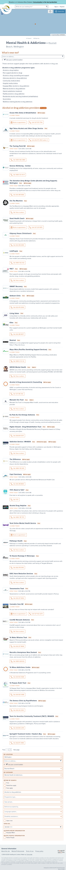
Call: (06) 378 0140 (17, 567)
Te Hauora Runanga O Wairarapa (22, 556)
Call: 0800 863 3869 (18, 160)
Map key (37, 38)
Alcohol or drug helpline (11, 70)
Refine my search (10, 780)
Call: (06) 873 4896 (17, 743)
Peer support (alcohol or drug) (12, 73)
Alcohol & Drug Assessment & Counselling (26, 382)
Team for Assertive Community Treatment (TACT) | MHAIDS (32, 716)
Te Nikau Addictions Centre (20, 667)
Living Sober (14, 313)
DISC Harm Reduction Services (21, 573)
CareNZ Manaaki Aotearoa (20, 620)
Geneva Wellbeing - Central (20, 166)
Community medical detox (11, 81)
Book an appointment (18, 122)
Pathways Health (16, 541)
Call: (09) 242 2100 (17, 710)
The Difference (15, 459)
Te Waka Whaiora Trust (18, 637)
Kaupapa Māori (9, 833)
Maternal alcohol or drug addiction (14, 89)
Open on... (7, 823)
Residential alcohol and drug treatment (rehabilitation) (20, 96)
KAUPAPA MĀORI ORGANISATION (14, 830)
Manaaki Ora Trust (17, 400)
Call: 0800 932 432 (17, 263)
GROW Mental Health (18, 367)
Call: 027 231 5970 (35, 227)
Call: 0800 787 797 (17, 517)
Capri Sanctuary (16, 474)
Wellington (18, 46)
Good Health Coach (17, 218)
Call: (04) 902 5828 (17, 677)
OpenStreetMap (55, 36)
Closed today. (15, 115)
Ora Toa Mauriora (16, 201)
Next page (16, 750)
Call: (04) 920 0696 (17, 694)
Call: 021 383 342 (17, 394)
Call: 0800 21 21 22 (17, 361)
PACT (12, 269)
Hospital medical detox (10, 83)
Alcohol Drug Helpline (18, 505)
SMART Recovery (16, 286)
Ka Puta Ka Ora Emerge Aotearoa (22, 415)
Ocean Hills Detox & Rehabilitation (23, 113)
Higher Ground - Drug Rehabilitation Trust (25, 427)
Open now (8, 821)
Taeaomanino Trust (17, 588)
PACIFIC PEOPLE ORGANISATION (14, 835)
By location (8, 754)
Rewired (13, 340)
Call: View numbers (17, 212)
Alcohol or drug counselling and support (16, 75)
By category (8, 772)
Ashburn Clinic (15, 296)
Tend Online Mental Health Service (23, 523)
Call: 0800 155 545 (17, 468)
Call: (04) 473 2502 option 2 (38, 140)
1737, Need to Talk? (17, 490)
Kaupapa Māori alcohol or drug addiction (16, 86)
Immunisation (37, 2)
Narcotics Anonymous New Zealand (23, 652)
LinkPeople (14, 251)
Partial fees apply (10, 785)
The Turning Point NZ (18, 146)
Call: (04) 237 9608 (17, 646)
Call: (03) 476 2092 (17, 307)
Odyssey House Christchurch (21, 233)
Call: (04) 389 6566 (17, 195)
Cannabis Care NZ (16, 604)
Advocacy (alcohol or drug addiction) (15, 78)
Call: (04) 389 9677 (17, 334)
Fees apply (8, 788)
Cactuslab (29, 854)
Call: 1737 (14, 499)
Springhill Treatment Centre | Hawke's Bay (26, 734)
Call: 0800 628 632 (17, 661)
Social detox (7, 99)
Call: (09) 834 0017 (17, 435)
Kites (11, 322)
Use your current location (14, 60)
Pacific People (9, 837)
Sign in (56, 6)
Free (6, 783)
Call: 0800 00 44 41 (18, 175)
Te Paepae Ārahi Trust (18, 683)
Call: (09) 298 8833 (17, 484)
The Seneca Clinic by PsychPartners (23, 701)
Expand (29, 38)
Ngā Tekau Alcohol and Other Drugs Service (26, 128)
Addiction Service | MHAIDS (20, 442)
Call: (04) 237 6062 (17, 598)
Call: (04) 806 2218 (17, 728)
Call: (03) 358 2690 (17, 245)
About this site (5, 851)
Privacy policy (39, 851)
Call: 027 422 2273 (36, 614)
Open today (14, 149)
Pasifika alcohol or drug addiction (13, 94)
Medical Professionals (18, 851)
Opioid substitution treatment (12, 91)
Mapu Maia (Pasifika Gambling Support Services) (28, 349)
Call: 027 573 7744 (35, 122)
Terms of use (30, 851)
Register (62, 6)
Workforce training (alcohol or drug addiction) (17, 102)
